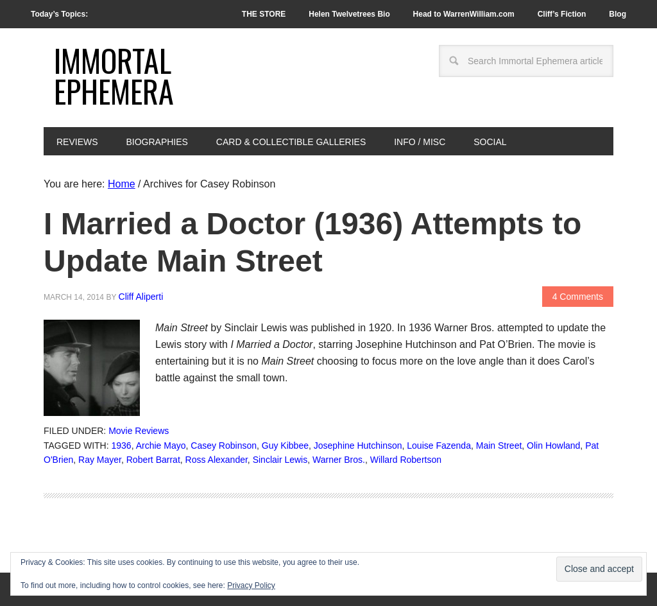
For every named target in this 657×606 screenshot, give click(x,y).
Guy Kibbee (285, 445)
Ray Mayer (99, 459)
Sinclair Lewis (280, 459)
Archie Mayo (161, 445)
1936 (122, 445)
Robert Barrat (153, 459)
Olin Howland (553, 445)
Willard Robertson (405, 459)
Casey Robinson (224, 445)
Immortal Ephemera (114, 75)
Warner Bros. (338, 459)
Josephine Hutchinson (358, 445)
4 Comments (577, 296)
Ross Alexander (216, 459)
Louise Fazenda (439, 445)
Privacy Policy (251, 585)
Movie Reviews (138, 431)
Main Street (499, 445)
